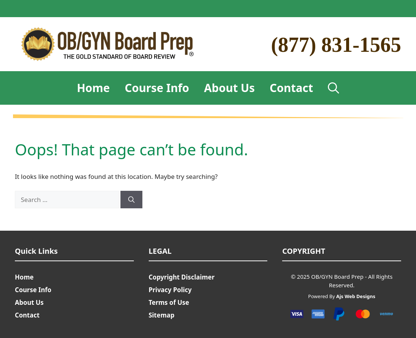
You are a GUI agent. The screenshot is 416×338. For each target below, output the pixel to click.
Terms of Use (169, 302)
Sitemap (161, 315)
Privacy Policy (170, 289)
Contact (291, 87)
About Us (229, 87)
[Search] (131, 200)
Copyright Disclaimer (182, 277)
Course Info (157, 87)
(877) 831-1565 (336, 44)
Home (93, 87)
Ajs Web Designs (355, 296)
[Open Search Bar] (333, 88)
